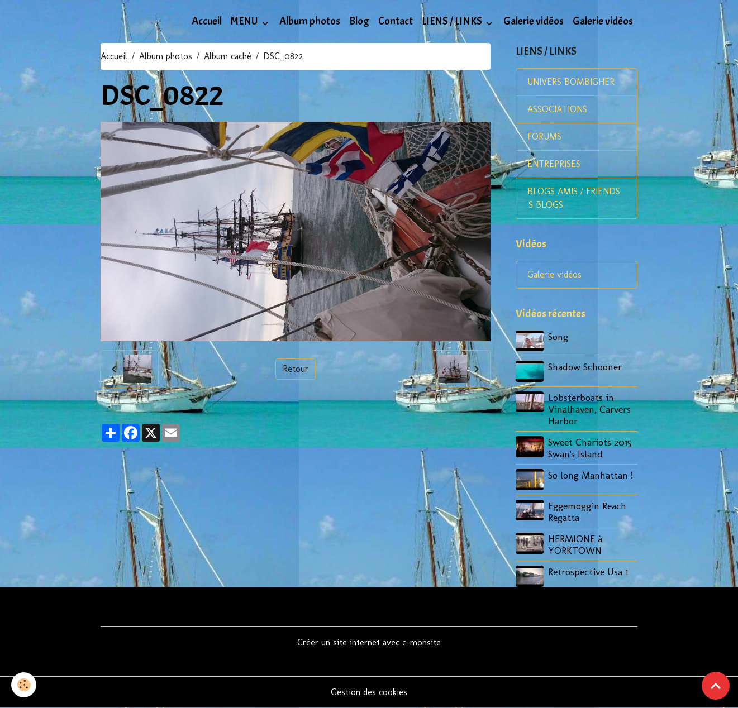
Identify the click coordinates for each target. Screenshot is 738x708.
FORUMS (544, 136)
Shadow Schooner (585, 366)
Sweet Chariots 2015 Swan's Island (589, 448)
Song (558, 336)
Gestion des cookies (369, 692)
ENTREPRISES (553, 164)
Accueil (207, 21)
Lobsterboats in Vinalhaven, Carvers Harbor (589, 409)
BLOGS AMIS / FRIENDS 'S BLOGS (573, 198)
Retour (295, 368)
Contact (395, 21)
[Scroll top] (716, 686)
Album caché (227, 56)
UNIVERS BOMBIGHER (571, 81)
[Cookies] (23, 684)
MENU (245, 21)
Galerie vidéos (533, 21)
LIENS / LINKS (453, 21)
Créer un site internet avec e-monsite (369, 642)
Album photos (309, 21)
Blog (359, 21)
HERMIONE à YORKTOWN (575, 544)
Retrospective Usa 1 (588, 571)
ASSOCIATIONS (557, 109)
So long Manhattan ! (590, 475)
